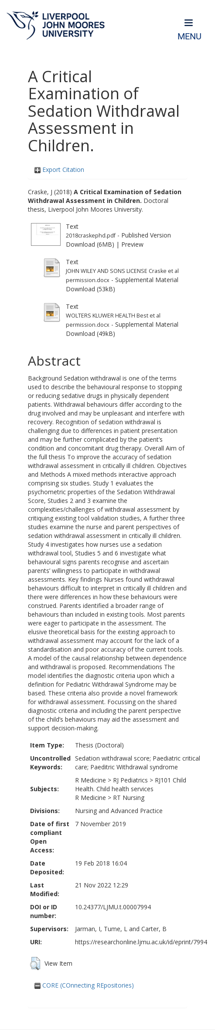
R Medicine (90, 780)
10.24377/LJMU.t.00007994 (113, 907)
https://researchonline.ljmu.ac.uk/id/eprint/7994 (141, 942)
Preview (132, 244)
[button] (35, 963)
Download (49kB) (90, 333)
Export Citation (59, 169)
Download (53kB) (90, 289)
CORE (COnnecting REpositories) (84, 985)
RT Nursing (128, 797)
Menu (189, 36)
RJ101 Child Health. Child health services (130, 784)
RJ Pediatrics (130, 780)
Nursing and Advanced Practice (119, 811)
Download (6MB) (90, 244)
